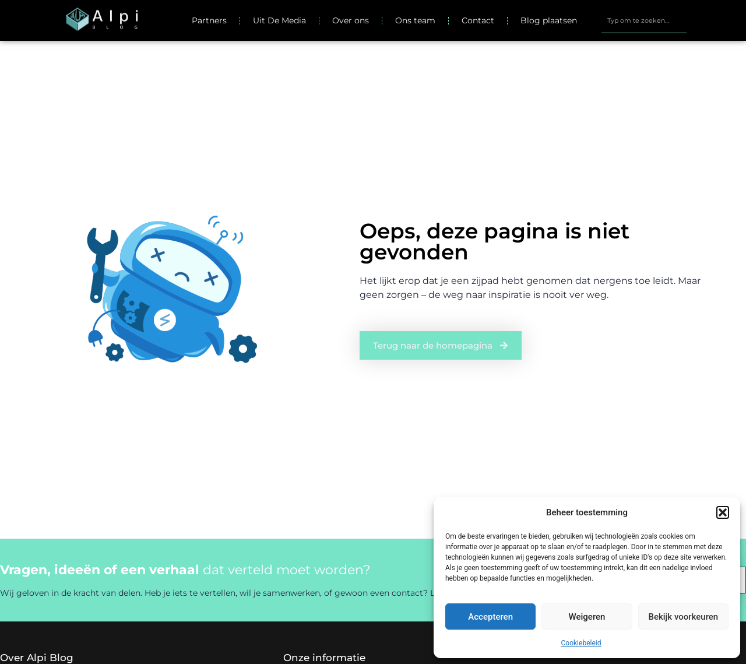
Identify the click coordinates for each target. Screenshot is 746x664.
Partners (209, 20)
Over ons (350, 20)
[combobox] (643, 20)
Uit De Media (279, 20)
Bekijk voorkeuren (683, 617)
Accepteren (490, 617)
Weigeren (587, 617)
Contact (478, 20)
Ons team (415, 20)
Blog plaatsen (548, 20)
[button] (723, 512)
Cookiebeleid (581, 643)
